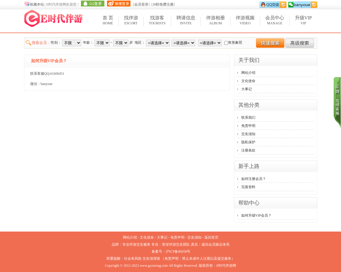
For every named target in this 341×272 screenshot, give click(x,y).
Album (215, 20)
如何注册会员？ (253, 179)
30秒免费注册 (163, 4)
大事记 (246, 89)
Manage (274, 20)
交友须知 (248, 134)
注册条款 (248, 150)
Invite (186, 20)
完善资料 (248, 187)
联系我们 (248, 117)
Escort (131, 20)
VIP (303, 20)
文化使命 (248, 81)
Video (245, 20)
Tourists (157, 20)
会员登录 (141, 4)
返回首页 (211, 237)
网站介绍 (248, 73)
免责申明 (248, 126)
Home (108, 20)
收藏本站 (37, 4)
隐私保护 (248, 142)
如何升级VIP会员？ (256, 215)
